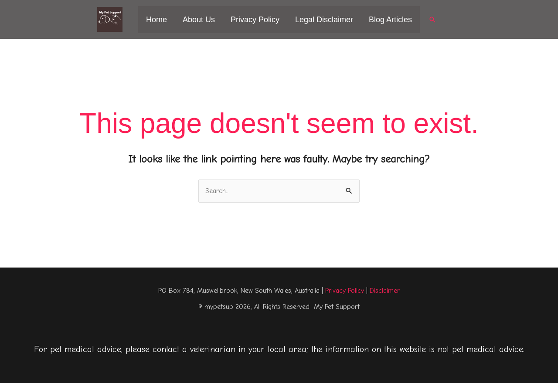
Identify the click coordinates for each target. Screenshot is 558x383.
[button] (432, 20)
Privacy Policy (255, 19)
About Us (199, 19)
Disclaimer (385, 291)
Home (156, 19)
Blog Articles (390, 19)
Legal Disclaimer (324, 19)
